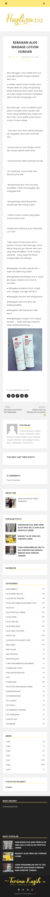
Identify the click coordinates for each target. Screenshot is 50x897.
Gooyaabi (33, 893)
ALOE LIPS (26, 607)
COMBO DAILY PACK (26, 668)
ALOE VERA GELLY (26, 626)
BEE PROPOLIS (26, 654)
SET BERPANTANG (26, 696)
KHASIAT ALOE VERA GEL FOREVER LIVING (29, 537)
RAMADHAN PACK (26, 691)
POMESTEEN (26, 682)
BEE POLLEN (26, 649)
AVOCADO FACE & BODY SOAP (26, 640)
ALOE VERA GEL (26, 621)
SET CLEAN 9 (26, 700)
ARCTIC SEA (26, 635)
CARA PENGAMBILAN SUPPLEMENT (26, 663)
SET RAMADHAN (26, 714)
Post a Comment (13, 480)
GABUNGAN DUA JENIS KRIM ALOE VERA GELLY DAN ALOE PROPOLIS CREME (31, 527)
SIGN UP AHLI (26, 719)
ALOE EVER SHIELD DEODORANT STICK (26, 603)
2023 (26, 751)
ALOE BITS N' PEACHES (26, 598)
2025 (26, 741)
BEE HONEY (26, 645)
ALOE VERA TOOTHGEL (26, 631)
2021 (26, 760)
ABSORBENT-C (26, 589)
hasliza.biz (15, 57)
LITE (26, 677)
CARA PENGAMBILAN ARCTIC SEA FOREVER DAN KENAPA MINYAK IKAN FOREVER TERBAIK (31, 551)
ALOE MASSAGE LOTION (19, 390)
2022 (26, 755)
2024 (26, 746)
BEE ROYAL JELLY (26, 659)
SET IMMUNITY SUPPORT (26, 710)
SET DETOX (26, 705)
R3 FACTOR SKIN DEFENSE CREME (26, 686)
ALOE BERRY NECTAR (26, 594)
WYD (21, 893)
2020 (26, 765)
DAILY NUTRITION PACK (26, 672)
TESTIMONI (26, 724)
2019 (26, 769)
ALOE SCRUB (26, 617)
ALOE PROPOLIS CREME (26, 612)
